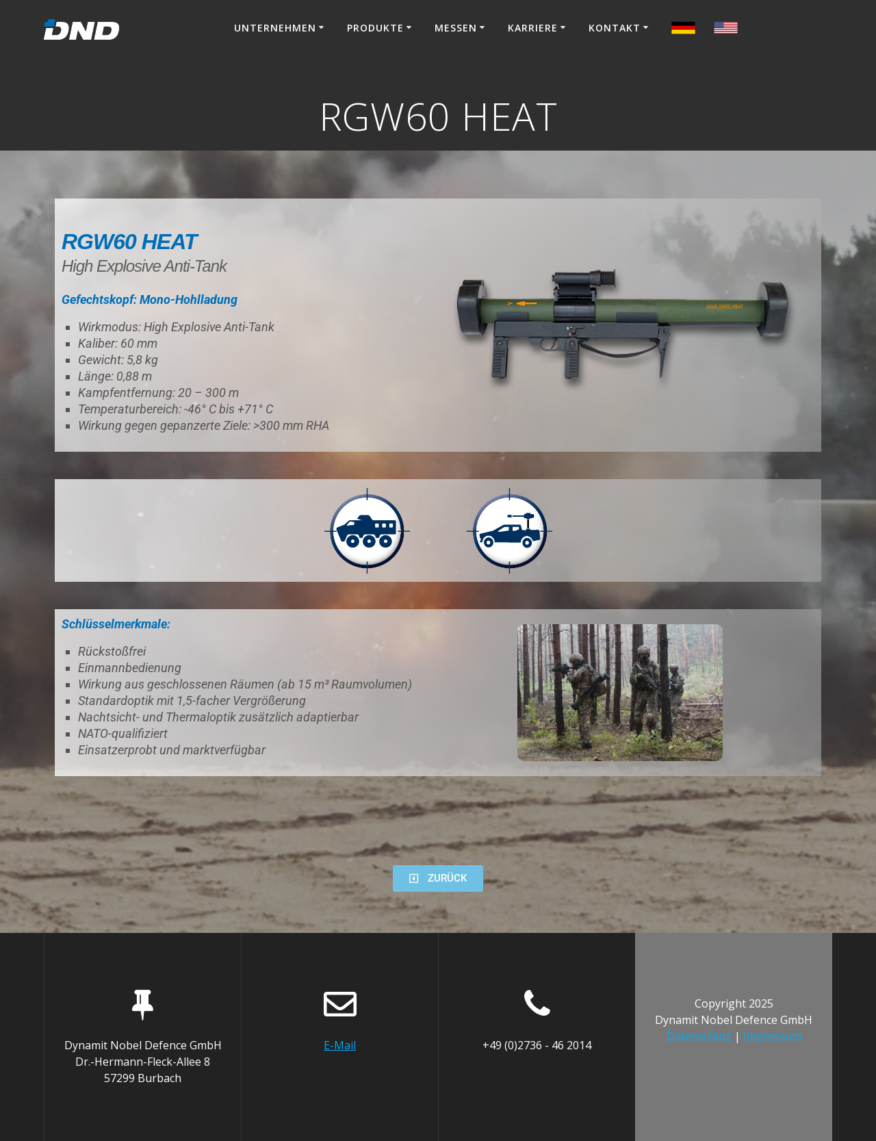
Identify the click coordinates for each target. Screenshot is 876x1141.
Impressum (772, 1036)
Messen (456, 27)
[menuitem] (683, 30)
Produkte (375, 27)
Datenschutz (699, 1036)
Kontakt (615, 27)
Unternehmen (275, 27)
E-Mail (340, 1045)
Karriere (533, 27)
